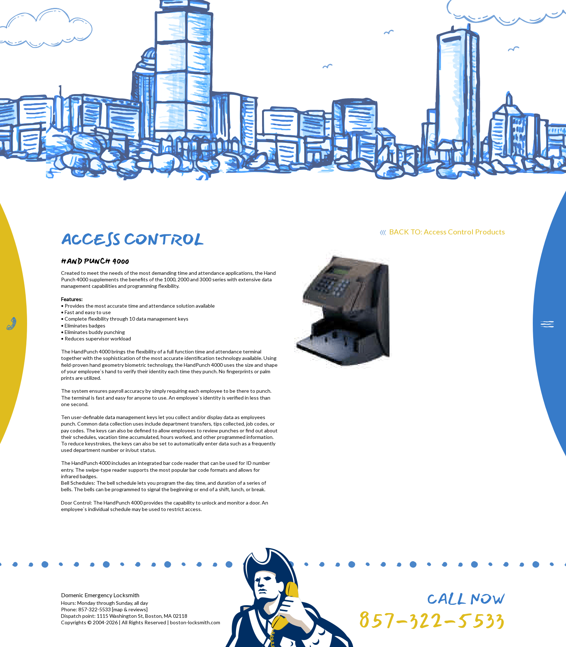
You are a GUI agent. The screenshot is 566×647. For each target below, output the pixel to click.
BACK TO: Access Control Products (442, 232)
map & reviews (129, 609)
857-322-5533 (431, 621)
